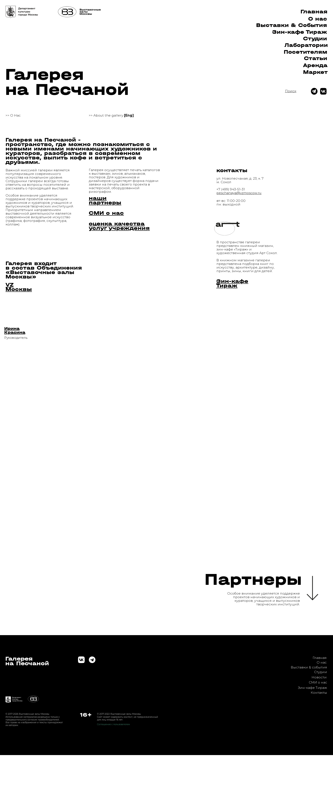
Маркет (315, 72)
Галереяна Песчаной (27, 661)
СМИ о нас (318, 682)
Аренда (315, 65)
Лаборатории (306, 45)
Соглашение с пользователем (113, 724)
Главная (314, 11)
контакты (231, 170)
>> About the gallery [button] (111, 115)
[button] (14, 330)
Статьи (315, 58)
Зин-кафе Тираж (312, 688)
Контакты (319, 693)
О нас (317, 18)
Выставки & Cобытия (291, 25)
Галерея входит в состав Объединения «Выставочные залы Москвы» (44, 270)
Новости (319, 677)
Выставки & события (309, 667)
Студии (315, 38)
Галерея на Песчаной (67, 82)
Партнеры (253, 579)
